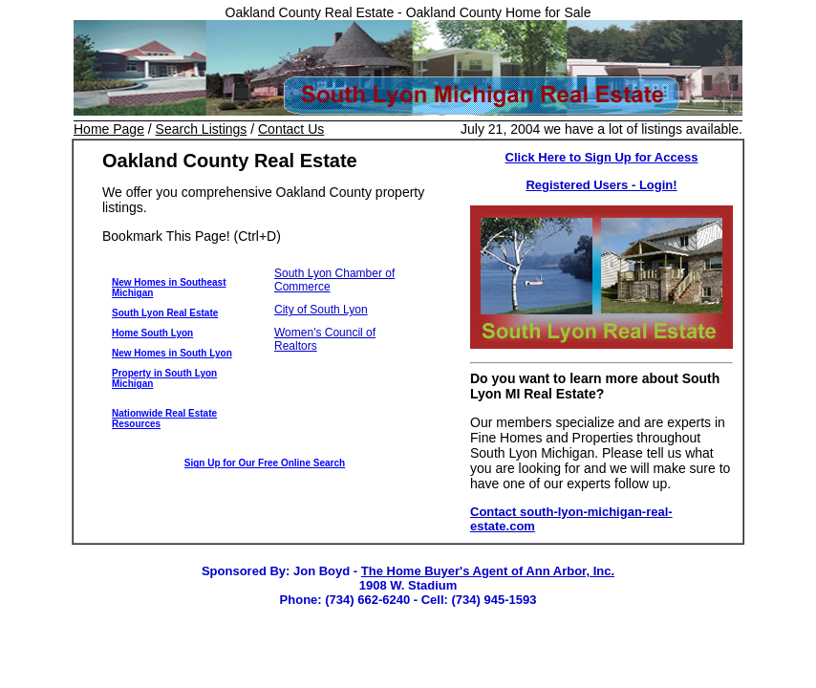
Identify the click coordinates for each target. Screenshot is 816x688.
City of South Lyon (321, 309)
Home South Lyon (152, 333)
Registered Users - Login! (601, 185)
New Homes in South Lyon (172, 353)
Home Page (109, 129)
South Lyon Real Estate (165, 313)
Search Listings (201, 129)
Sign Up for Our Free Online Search (264, 463)
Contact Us (291, 129)
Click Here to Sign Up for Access (601, 157)
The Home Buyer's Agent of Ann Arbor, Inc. (487, 571)
